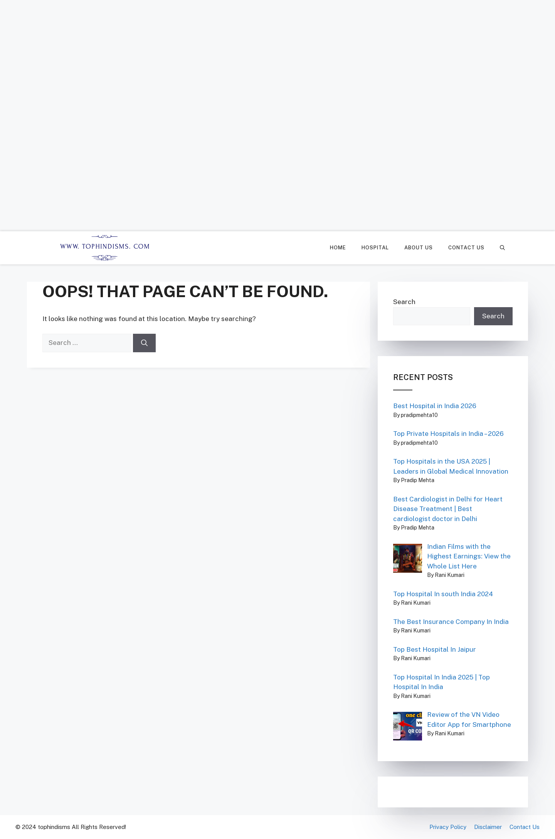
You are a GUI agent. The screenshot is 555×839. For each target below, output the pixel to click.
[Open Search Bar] (502, 247)
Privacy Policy (447, 827)
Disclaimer (488, 827)
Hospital (375, 248)
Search (404, 302)
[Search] (144, 343)
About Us (418, 248)
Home (338, 248)
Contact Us (466, 248)
